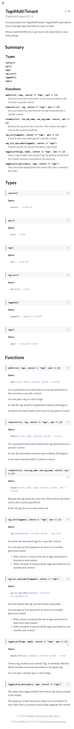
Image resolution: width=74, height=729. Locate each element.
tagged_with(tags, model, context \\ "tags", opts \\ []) (35, 152)
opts (43, 382)
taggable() (10, 77)
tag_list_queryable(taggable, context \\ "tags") (30, 143)
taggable (22, 534)
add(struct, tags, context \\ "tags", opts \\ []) (31, 95)
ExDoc (23, 721)
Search (56, 716)
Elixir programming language (53, 721)
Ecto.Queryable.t (17, 596)
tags (25, 382)
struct (37, 316)
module (26, 316)
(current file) (47, 716)
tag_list (55, 534)
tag (27, 436)
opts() (8, 66)
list (21, 235)
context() (10, 63)
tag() (8, 70)
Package (30, 716)
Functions (13, 89)
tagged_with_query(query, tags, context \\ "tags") (32, 164)
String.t (26, 207)
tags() (8, 81)
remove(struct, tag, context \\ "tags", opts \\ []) (32, 107)
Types (10, 56)
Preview (38, 716)
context (34, 382)
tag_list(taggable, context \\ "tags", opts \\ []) (32, 135)
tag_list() (10, 74)
